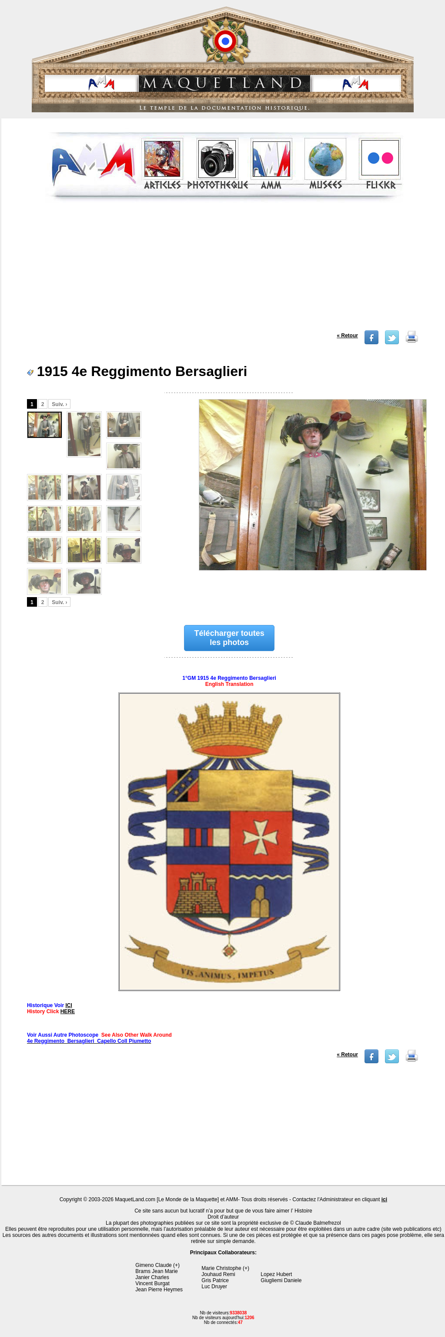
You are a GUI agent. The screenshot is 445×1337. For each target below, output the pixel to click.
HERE (67, 1011)
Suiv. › (59, 404)
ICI (68, 1005)
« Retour (347, 336)
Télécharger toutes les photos (229, 638)
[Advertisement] (224, 269)
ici (384, 1199)
